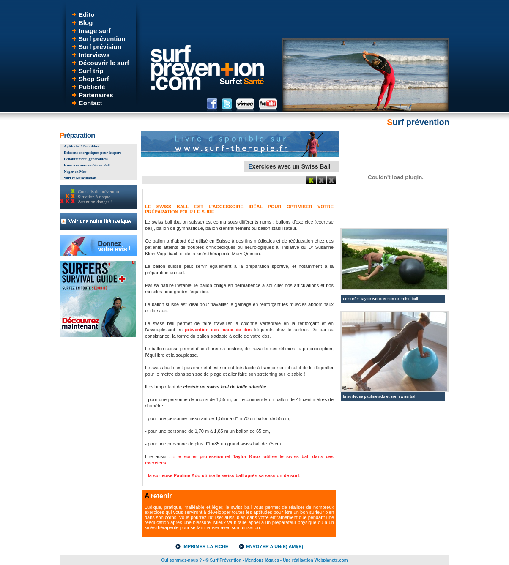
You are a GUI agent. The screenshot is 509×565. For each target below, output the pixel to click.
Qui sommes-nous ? (181, 560)
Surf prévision (100, 46)
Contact (90, 102)
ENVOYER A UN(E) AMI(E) (274, 546)
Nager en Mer (75, 171)
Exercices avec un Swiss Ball (87, 165)
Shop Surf (94, 78)
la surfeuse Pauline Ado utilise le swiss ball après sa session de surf (223, 475)
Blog (86, 22)
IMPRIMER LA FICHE (205, 546)
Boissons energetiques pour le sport (92, 152)
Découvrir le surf (104, 62)
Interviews (94, 54)
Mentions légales (262, 560)
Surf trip (91, 70)
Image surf (95, 30)
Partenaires (96, 94)
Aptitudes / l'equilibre (81, 146)
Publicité (92, 86)
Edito (87, 14)
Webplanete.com (331, 560)
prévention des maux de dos (218, 329)
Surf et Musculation (80, 178)
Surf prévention (102, 38)
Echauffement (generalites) (86, 159)
